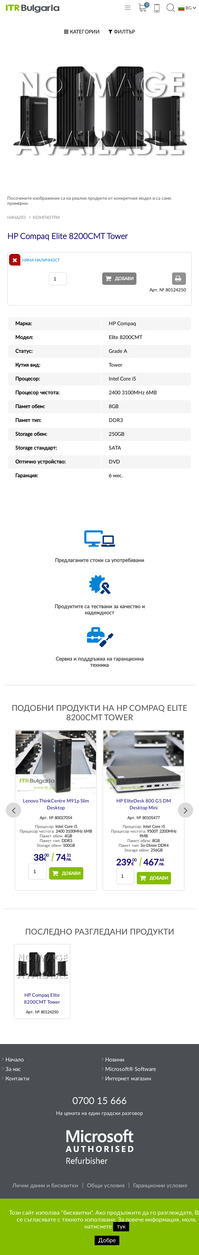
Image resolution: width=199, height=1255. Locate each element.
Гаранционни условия (160, 1185)
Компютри (46, 217)
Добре (107, 1240)
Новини (114, 1060)
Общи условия (105, 1185)
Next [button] (185, 810)
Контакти (17, 1078)
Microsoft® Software (130, 1069)
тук (121, 1227)
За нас (13, 1069)
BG (185, 8)
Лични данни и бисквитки (45, 1185)
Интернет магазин (128, 1078)
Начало (16, 217)
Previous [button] (13, 810)
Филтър (121, 32)
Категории (82, 32)
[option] (56, 810)
